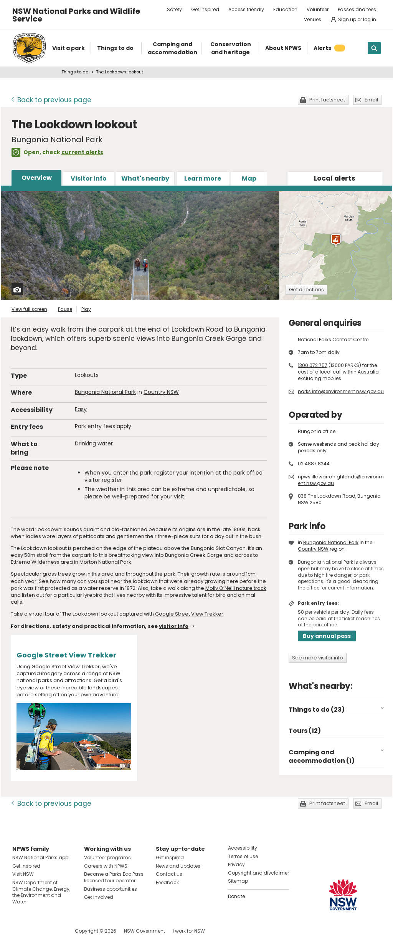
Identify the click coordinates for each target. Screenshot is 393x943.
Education (285, 9)
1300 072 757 (312, 365)
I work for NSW (189, 931)
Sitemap (238, 881)
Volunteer (318, 9)
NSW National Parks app (40, 857)
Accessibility (242, 848)
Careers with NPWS (105, 866)
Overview (36, 177)
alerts (334, 178)
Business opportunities (110, 889)
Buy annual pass (327, 636)
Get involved (98, 897)
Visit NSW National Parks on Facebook (19, 931)
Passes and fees (357, 9)
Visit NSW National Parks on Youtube (52, 931)
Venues (312, 19)
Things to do (74, 72)
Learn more (202, 178)
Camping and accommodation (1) (322, 756)
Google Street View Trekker (189, 614)
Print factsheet (327, 99)
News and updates (178, 866)
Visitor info (89, 178)
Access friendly (246, 9)
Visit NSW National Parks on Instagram (36, 931)
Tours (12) (305, 730)
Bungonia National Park (105, 392)
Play (86, 309)
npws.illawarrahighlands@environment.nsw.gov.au (341, 479)
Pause (65, 309)
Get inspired (205, 9)
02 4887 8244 (314, 463)
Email (371, 99)
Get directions (306, 289)
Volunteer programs (107, 857)
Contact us (169, 874)
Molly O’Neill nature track (235, 588)
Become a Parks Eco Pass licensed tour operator (114, 877)
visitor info (173, 626)
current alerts (82, 152)
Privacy (236, 864)
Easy (81, 409)
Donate (236, 896)
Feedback (167, 882)
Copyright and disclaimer (258, 873)
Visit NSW (23, 874)
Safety (174, 9)
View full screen (29, 309)
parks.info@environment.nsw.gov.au (341, 391)
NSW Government (144, 931)
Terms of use (243, 856)
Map (249, 178)
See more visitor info (317, 657)
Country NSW (161, 392)
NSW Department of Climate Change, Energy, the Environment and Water (41, 892)
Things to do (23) (317, 709)
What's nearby (145, 178)
